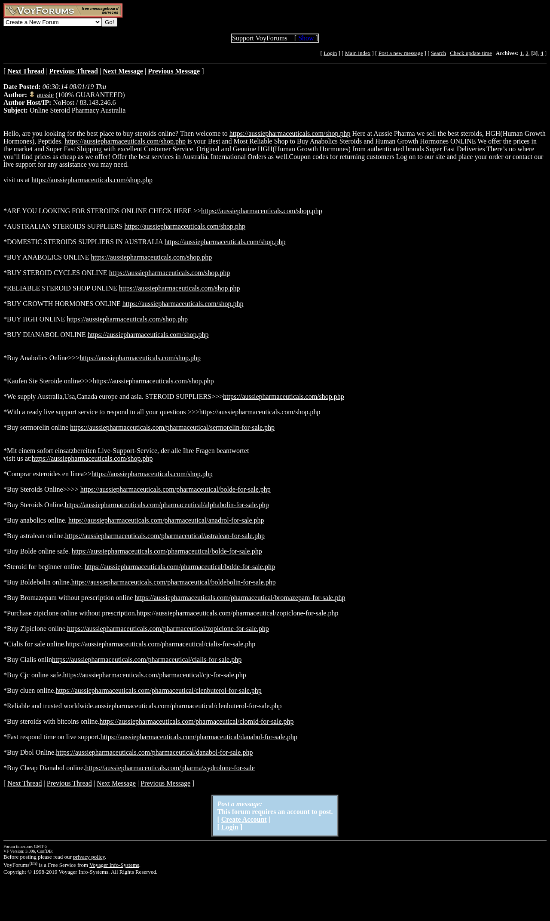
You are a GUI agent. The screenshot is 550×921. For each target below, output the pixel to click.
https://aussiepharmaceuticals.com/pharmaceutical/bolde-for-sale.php (175, 489)
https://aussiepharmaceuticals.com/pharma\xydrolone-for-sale (170, 767)
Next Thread (24, 783)
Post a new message (401, 53)
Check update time (471, 53)
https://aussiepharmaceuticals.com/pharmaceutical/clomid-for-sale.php (197, 721)
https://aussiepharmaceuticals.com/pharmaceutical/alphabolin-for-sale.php (167, 504)
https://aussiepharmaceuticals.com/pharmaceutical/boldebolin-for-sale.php (173, 582)
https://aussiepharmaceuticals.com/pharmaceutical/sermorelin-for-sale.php (172, 427)
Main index (358, 53)
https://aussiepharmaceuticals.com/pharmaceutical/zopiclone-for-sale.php (238, 613)
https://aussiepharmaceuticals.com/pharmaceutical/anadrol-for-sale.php (166, 520)
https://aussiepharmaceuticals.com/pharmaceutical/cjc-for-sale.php (154, 675)
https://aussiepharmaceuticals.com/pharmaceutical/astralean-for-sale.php (165, 535)
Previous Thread (69, 783)
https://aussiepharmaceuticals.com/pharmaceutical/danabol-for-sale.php (199, 736)
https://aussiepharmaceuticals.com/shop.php (290, 133)
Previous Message (165, 783)
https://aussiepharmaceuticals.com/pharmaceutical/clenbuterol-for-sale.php (158, 690)
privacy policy (89, 857)
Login (330, 53)
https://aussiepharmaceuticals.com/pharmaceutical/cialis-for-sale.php (160, 644)
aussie (45, 94)
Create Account (244, 819)
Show (306, 38)
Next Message (116, 783)
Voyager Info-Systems (114, 865)
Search (438, 53)
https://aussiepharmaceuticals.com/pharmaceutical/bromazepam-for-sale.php (239, 597)
